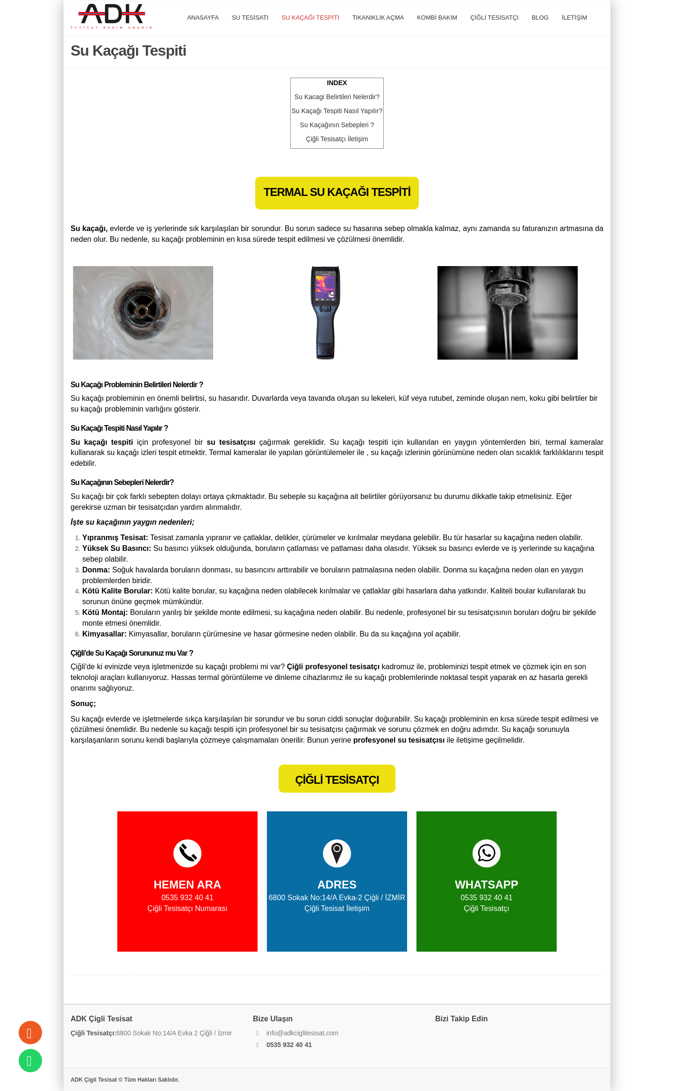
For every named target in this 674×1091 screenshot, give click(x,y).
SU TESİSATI (250, 17)
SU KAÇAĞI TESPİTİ (310, 17)
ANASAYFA (203, 17)
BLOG (540, 17)
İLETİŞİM (574, 17)
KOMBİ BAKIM (437, 17)
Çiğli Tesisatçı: (93, 1033)
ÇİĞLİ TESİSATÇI (494, 17)
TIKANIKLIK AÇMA (378, 17)
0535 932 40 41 (289, 1044)
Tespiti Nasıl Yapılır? (337, 111)
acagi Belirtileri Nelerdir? (337, 97)
